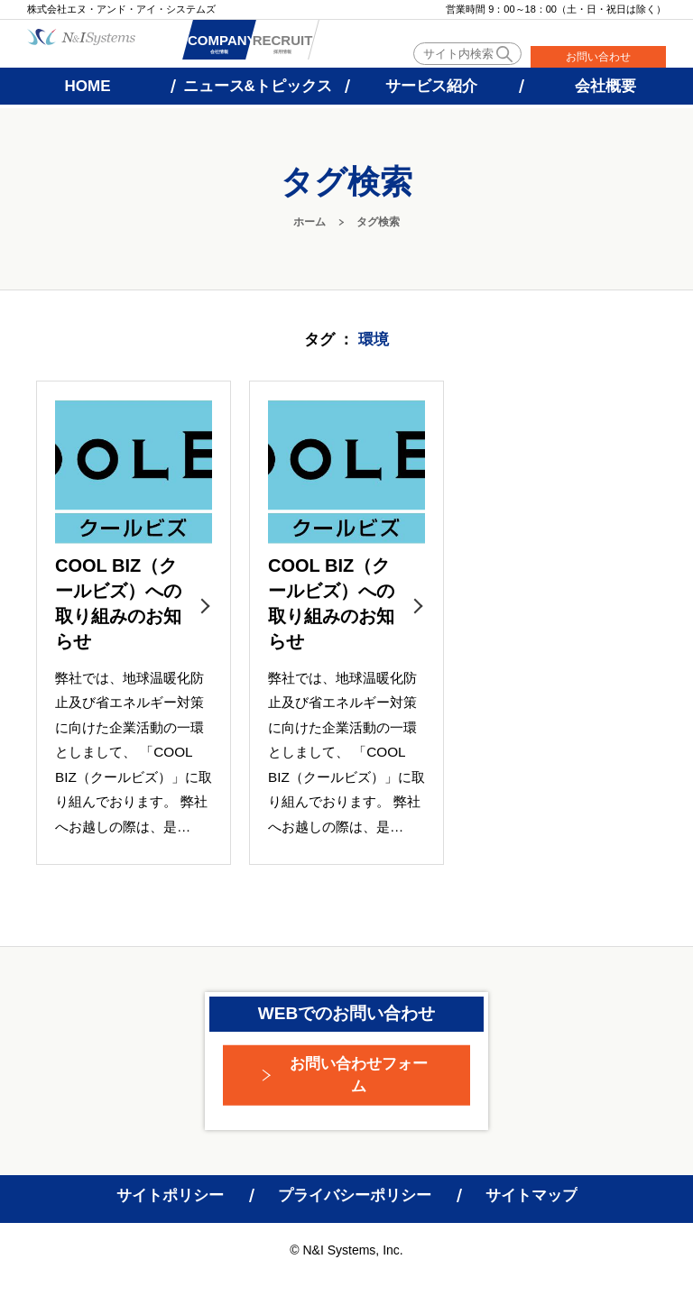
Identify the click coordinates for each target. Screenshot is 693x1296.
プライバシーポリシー (354, 1195)
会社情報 (242, 46)
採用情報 (350, 46)
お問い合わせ (598, 57)
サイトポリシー (170, 1195)
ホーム (309, 222)
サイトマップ (531, 1195)
